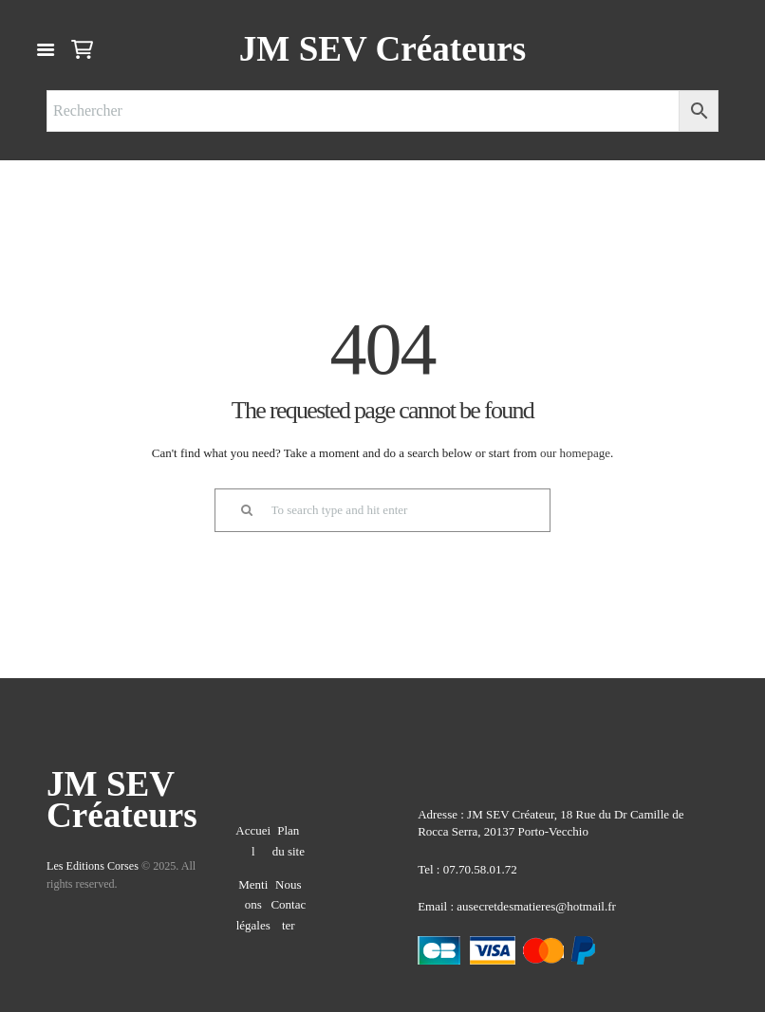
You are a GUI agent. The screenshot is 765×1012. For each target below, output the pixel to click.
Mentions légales (253, 904)
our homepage (575, 453)
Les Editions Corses (93, 866)
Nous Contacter (288, 904)
